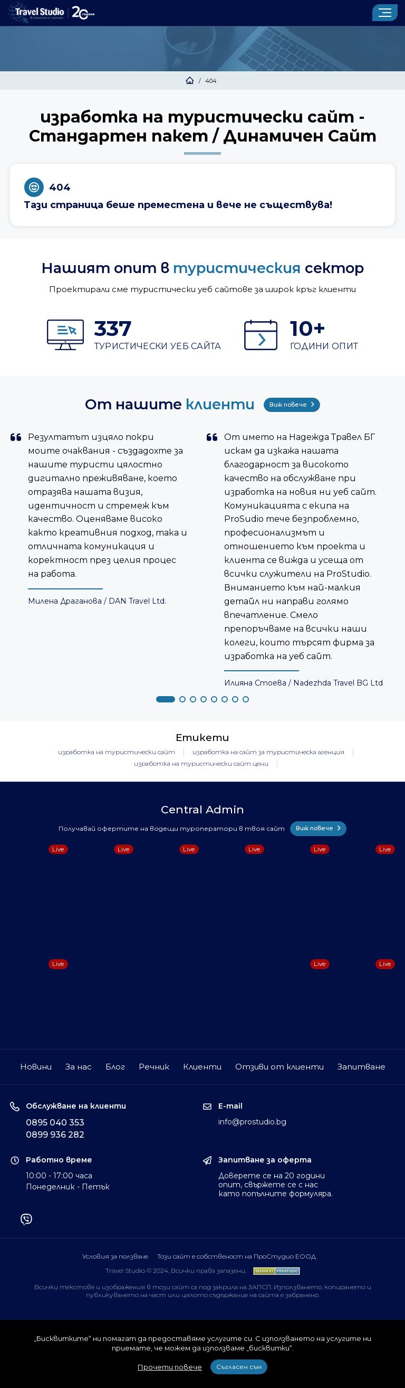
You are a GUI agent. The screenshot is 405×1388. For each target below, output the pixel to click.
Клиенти (202, 1067)
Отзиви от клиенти (279, 1067)
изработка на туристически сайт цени (201, 763)
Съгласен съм (239, 1367)
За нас (78, 1067)
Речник (154, 1067)
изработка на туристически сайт (116, 752)
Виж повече (291, 404)
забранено (302, 1295)
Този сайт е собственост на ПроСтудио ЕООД (236, 1256)
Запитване (361, 1067)
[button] (165, 699)
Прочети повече (170, 1367)
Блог (115, 1067)
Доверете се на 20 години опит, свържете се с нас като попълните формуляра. (275, 1184)
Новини (36, 1067)
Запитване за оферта (265, 1160)
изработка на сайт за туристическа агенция (268, 752)
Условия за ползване (115, 1256)
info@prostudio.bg (252, 1122)
